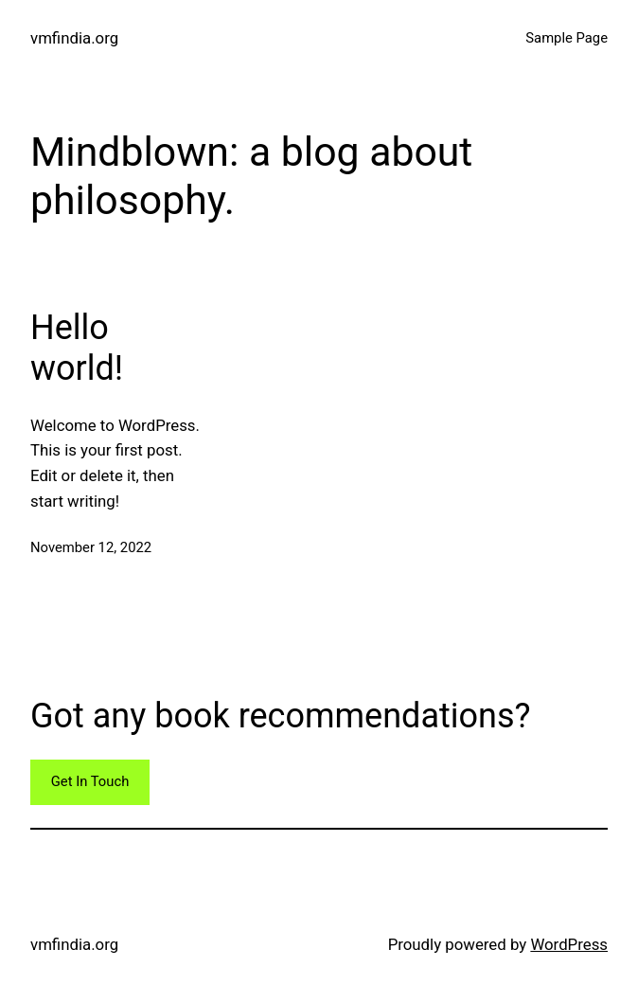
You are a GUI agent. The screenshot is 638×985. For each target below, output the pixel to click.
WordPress (569, 944)
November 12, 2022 (90, 547)
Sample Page (566, 37)
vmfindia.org (74, 37)
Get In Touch (90, 781)
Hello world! (76, 348)
